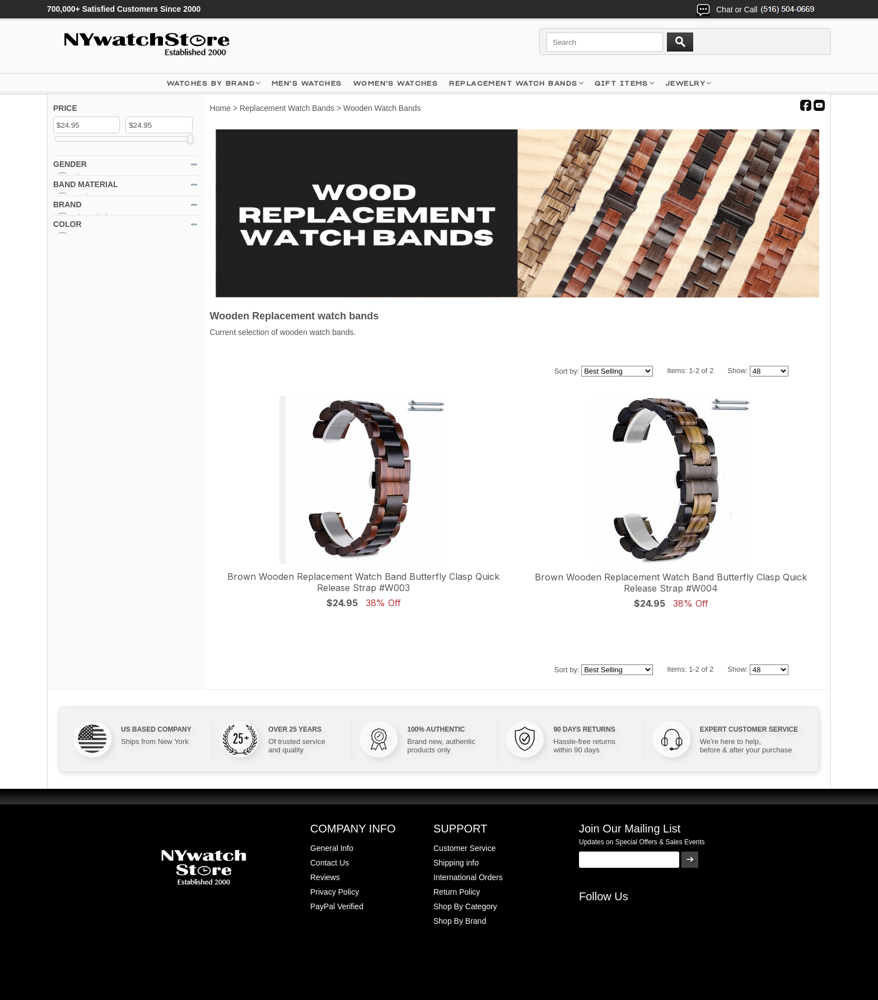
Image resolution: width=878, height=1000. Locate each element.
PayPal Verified (336, 906)
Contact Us (329, 862)
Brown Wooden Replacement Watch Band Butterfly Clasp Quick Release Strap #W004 (671, 582)
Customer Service (464, 848)
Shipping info (456, 862)
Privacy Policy (334, 891)
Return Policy (456, 891)
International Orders (468, 877)
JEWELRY (685, 83)
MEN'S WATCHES (307, 83)
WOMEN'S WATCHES (395, 83)
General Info (331, 848)
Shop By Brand (459, 921)
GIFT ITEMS (621, 83)
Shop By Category (465, 906)
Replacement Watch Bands (513, 83)
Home (220, 108)
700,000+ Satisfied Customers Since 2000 (123, 8)
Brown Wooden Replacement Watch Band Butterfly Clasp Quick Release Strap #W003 (363, 582)
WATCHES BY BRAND (211, 83)
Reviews (325, 877)
